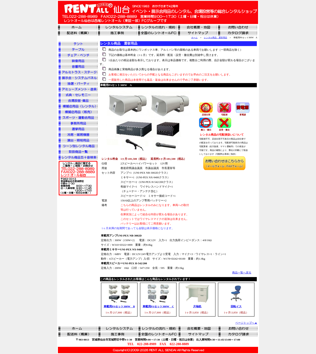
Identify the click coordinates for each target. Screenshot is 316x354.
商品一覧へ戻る (241, 272)
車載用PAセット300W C (158, 306)
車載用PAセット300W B (119, 306)
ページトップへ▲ (246, 322)
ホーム (194, 37)
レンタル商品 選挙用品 (215, 37)
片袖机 (197, 306)
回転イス (236, 306)
